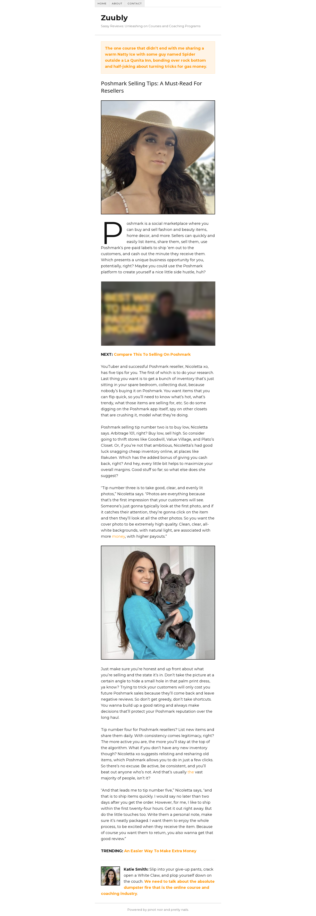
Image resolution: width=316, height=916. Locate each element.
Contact (135, 3)
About (117, 3)
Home (102, 3)
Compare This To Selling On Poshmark (152, 354)
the (191, 772)
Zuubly (114, 17)
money (118, 536)
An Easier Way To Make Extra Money (160, 851)
